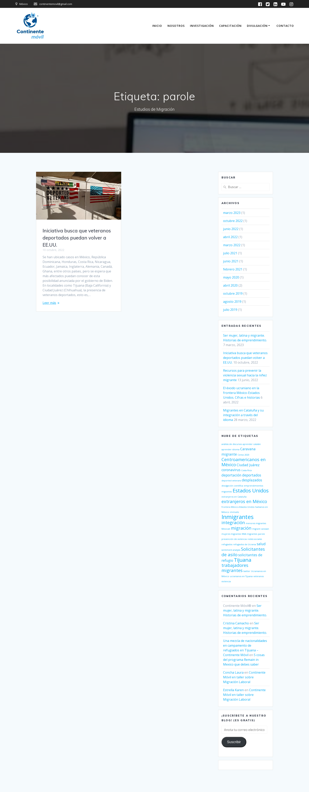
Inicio (157, 26)
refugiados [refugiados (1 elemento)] (227, 544)
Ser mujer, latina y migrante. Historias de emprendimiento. (245, 610)
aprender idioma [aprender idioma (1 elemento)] (230, 449)
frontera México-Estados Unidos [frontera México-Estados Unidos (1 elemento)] (238, 507)
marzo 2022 (231, 245)
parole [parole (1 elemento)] (261, 534)
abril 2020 (230, 285)
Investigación (202, 26)
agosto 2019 (232, 301)
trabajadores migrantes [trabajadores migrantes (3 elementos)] (235, 567)
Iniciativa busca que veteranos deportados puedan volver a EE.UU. (77, 238)
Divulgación (257, 26)
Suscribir (234, 742)
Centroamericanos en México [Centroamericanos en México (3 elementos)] (244, 462)
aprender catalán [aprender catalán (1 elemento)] (252, 444)
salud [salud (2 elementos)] (261, 543)
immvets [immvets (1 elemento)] (234, 512)
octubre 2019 (233, 293)
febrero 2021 (232, 269)
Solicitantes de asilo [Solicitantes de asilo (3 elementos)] (243, 552)
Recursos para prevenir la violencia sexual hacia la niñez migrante (245, 375)
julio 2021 (230, 253)
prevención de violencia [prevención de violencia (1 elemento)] (234, 539)
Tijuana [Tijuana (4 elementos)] (242, 559)
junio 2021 (230, 261)
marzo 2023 (231, 213)
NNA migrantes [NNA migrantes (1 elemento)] (249, 534)
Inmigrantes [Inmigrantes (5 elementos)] (238, 517)
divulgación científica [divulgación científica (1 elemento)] (232, 485)
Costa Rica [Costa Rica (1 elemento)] (246, 470)
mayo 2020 (231, 277)
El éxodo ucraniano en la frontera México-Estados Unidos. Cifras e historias (241, 393)
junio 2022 (230, 229)
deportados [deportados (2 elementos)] (251, 475)
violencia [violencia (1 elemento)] (226, 581)
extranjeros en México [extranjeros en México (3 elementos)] (244, 501)
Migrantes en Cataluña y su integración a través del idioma (243, 415)
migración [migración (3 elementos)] (241, 528)
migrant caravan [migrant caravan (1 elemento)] (260, 528)
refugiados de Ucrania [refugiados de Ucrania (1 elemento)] (244, 544)
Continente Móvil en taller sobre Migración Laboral (244, 677)
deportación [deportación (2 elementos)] (231, 475)
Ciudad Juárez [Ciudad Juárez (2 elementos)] (248, 464)
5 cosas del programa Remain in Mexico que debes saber (244, 660)
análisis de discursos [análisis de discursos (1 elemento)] (232, 444)
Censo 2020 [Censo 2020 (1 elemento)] (243, 454)
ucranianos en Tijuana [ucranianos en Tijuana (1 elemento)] (241, 576)
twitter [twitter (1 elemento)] (246, 571)
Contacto (285, 26)
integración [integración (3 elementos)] (233, 522)
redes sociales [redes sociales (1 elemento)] (255, 539)
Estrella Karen (233, 690)
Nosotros (176, 26)
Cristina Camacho (236, 623)
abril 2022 (230, 237)
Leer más (49, 303)
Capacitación (230, 26)
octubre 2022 (233, 221)
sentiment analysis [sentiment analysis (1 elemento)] (231, 550)
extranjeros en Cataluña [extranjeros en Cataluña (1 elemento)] (234, 496)
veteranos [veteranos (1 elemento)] (258, 576)
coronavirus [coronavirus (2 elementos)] (231, 469)
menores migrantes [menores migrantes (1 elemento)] (256, 523)
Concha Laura (233, 672)
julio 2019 (230, 309)
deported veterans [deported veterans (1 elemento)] (231, 480)
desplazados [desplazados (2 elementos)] (252, 480)
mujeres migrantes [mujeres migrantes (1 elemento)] (231, 534)
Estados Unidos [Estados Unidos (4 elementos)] (251, 490)
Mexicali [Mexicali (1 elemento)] (226, 528)
